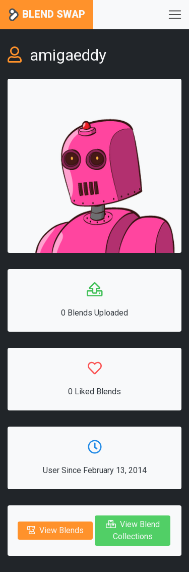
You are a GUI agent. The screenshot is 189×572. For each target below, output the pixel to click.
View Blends (55, 530)
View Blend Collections (133, 530)
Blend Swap (46, 15)
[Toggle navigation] (175, 15)
